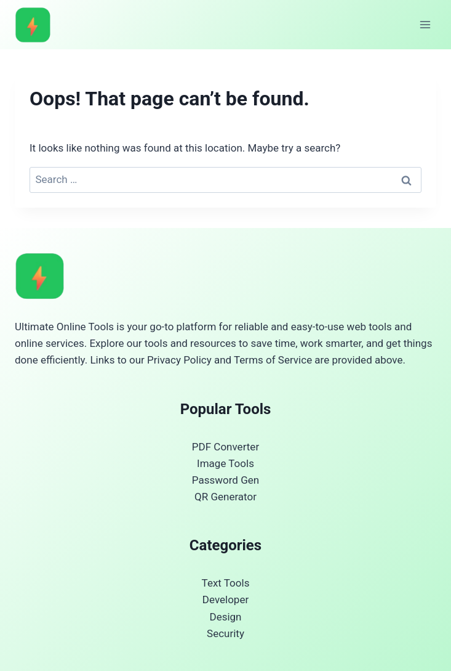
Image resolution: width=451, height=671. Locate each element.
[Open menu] (424, 24)
